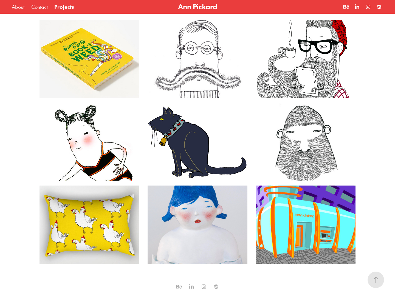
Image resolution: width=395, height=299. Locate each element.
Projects (64, 7)
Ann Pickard (197, 6)
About (18, 7)
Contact (39, 7)
